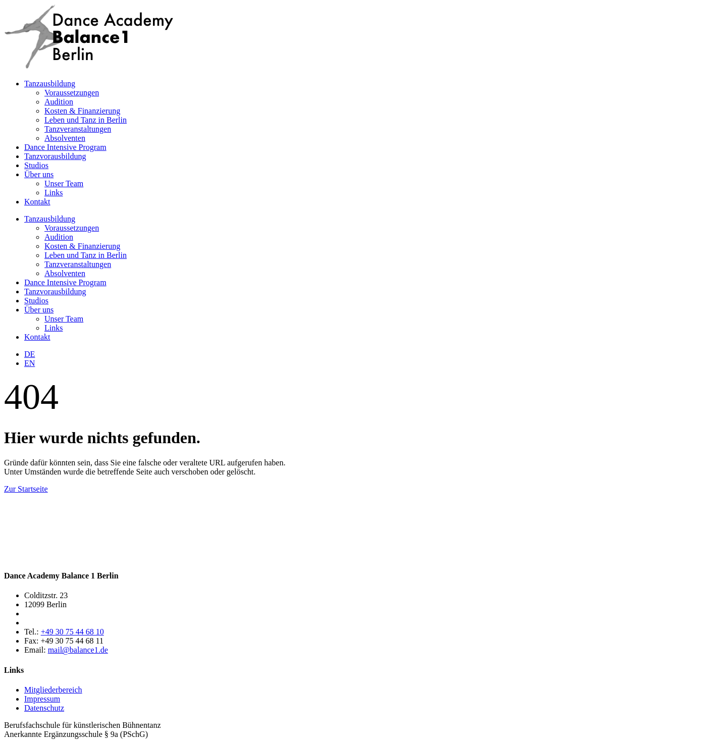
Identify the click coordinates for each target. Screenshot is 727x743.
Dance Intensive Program (65, 147)
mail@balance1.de (78, 650)
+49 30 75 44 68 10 (72, 631)
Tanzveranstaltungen (77, 129)
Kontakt (37, 201)
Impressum (42, 699)
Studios (36, 165)
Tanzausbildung (49, 83)
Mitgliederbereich (53, 689)
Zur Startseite (26, 489)
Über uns (39, 174)
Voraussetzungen (71, 92)
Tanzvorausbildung (55, 156)
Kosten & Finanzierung (82, 111)
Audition (58, 101)
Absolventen (64, 138)
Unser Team (63, 183)
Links (53, 192)
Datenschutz (44, 708)
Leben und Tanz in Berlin (85, 120)
